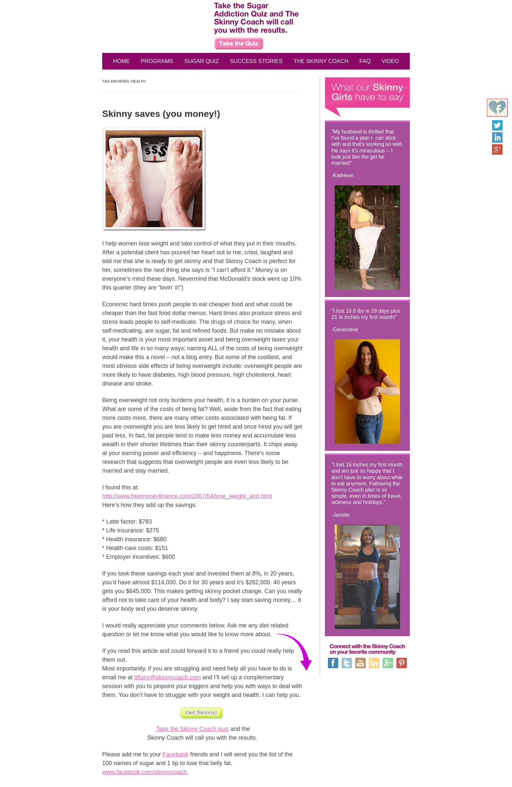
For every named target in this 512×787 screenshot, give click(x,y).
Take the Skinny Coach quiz (192, 729)
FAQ (365, 61)
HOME (121, 61)
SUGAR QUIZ (201, 61)
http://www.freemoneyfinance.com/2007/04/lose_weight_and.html (187, 496)
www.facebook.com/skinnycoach (144, 772)
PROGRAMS (157, 61)
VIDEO (390, 61)
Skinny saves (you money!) (161, 114)
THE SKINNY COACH (321, 61)
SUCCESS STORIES (256, 61)
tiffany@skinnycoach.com (167, 677)
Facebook (175, 754)
